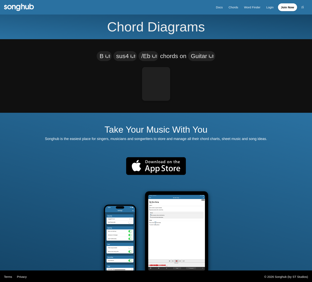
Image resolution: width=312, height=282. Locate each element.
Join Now (286, 6)
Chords (231, 6)
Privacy (22, 275)
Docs (217, 6)
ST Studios (299, 275)
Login (268, 6)
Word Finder (251, 6)
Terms (8, 275)
